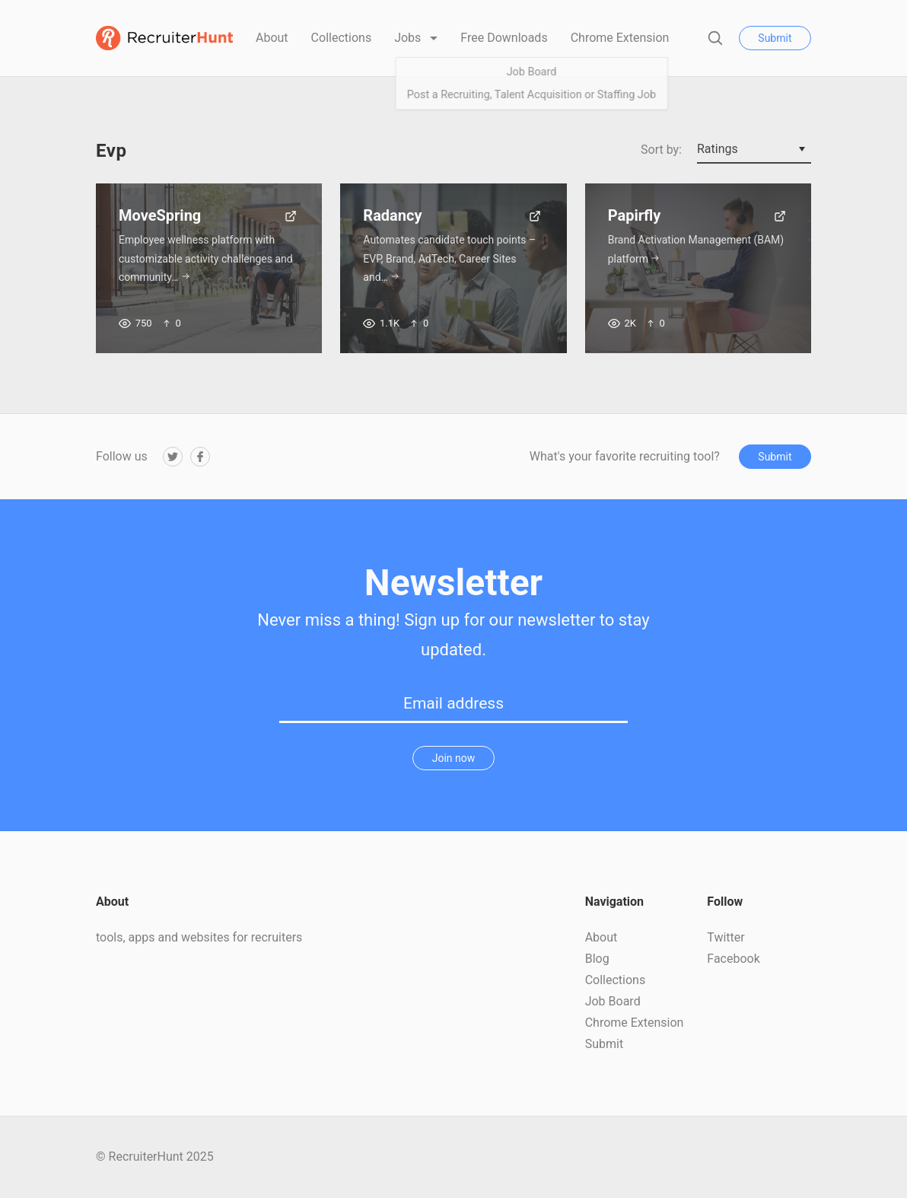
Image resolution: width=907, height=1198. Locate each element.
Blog (597, 958)
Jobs (409, 37)
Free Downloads (503, 37)
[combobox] (754, 150)
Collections (341, 37)
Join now (454, 758)
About (272, 37)
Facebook (733, 958)
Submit (774, 38)
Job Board (613, 1001)
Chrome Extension (620, 37)
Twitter (725, 937)
